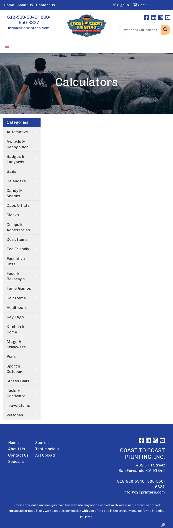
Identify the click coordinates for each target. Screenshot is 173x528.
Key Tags (15, 317)
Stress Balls (18, 381)
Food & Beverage (16, 276)
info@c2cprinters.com (29, 28)
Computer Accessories (18, 227)
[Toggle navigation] (7, 48)
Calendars (16, 181)
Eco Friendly (18, 249)
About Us (25, 5)
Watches (15, 415)
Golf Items (16, 298)
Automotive (17, 132)
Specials (16, 461)
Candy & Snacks (14, 193)
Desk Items (17, 239)
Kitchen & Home (16, 329)
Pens (11, 356)
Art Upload (45, 455)
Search (42, 442)
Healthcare (17, 307)
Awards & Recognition (18, 144)
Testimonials (46, 449)
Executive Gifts (16, 261)
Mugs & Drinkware (16, 344)
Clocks (13, 215)
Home (9, 5)
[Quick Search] (139, 30)
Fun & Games (19, 288)
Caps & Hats (18, 205)
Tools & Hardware (16, 393)
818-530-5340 (22, 17)
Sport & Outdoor (14, 369)
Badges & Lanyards (16, 159)
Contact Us (45, 5)
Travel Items (18, 405)
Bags (11, 171)
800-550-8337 (35, 19)
